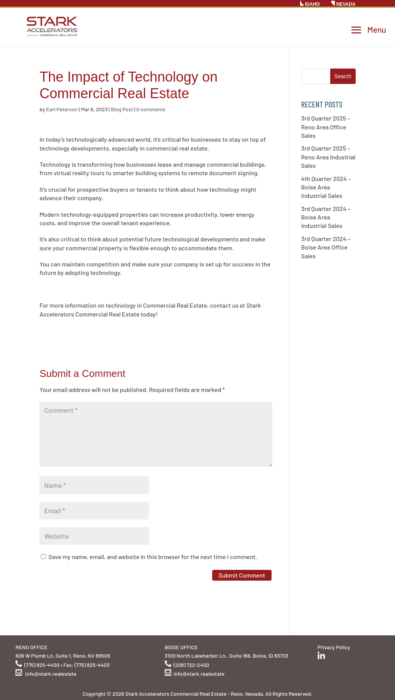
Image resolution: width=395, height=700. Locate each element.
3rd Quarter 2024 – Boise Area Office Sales (326, 247)
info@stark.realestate (50, 673)
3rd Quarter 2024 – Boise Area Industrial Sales (326, 217)
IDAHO (310, 4)
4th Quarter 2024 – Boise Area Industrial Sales (326, 187)
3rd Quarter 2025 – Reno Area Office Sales (325, 126)
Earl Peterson (62, 109)
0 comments (150, 109)
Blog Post (122, 109)
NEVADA (343, 4)
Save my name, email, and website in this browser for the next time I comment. (153, 556)
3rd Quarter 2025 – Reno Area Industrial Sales (328, 156)
